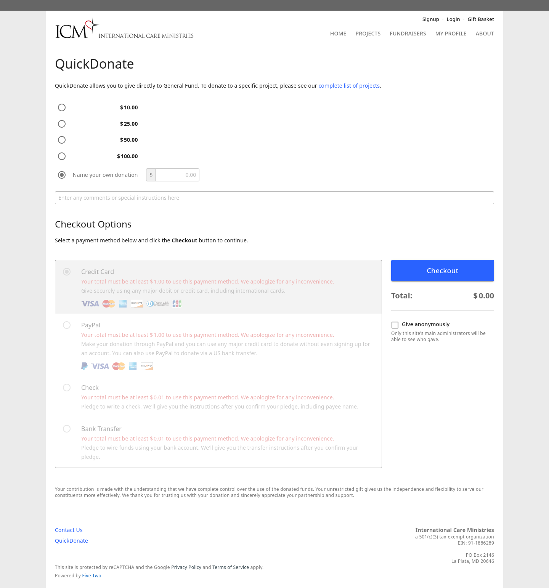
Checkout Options (93, 224)
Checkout (442, 270)
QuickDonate (71, 540)
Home (338, 34)
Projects (368, 34)
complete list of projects (349, 85)
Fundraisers (408, 34)
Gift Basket (481, 19)
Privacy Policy (186, 567)
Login (453, 19)
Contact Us (69, 530)
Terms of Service (230, 567)
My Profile (451, 34)
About (485, 34)
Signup (430, 19)
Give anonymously (420, 324)
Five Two (91, 575)
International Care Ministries (455, 530)
